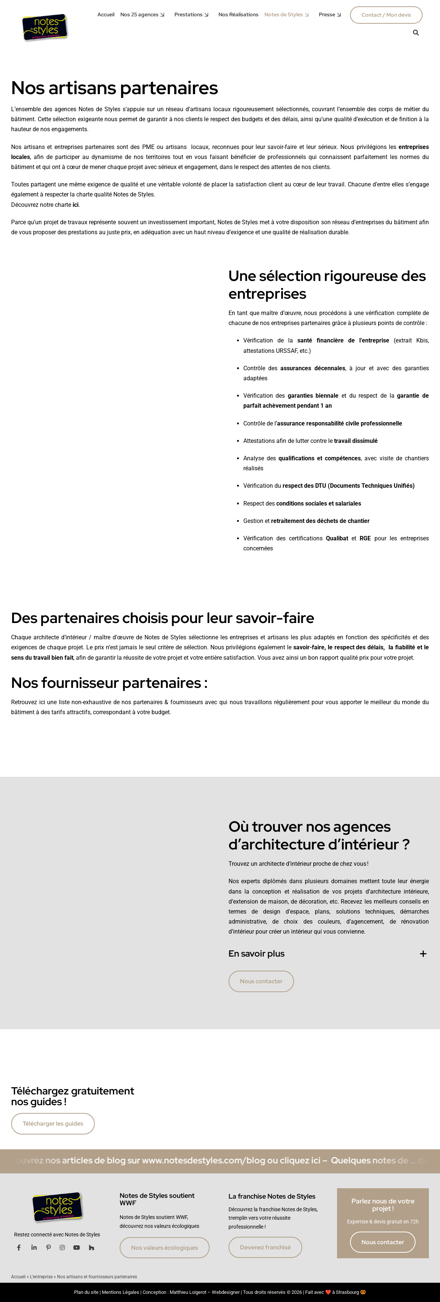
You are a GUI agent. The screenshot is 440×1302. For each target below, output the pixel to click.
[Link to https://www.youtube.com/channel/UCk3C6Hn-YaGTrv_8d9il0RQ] (76, 1247)
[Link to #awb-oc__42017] (416, 33)
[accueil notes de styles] (44, 13)
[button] (329, 954)
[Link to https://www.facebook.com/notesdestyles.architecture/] (19, 1247)
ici (76, 204)
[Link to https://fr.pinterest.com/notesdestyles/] (48, 1247)
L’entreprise (41, 1276)
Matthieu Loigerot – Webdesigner (205, 1292)
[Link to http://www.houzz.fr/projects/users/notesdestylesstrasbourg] (91, 1247)
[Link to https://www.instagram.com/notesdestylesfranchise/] (62, 1247)
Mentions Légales (120, 1292)
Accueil (18, 1276)
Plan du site (86, 1292)
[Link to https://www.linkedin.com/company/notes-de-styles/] (34, 1247)
